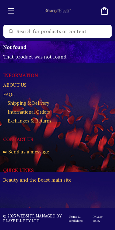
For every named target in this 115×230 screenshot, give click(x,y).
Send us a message (26, 152)
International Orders (29, 112)
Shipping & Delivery (28, 103)
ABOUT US (15, 85)
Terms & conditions (76, 219)
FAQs (8, 94)
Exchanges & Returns (29, 121)
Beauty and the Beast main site (37, 180)
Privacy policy (97, 219)
